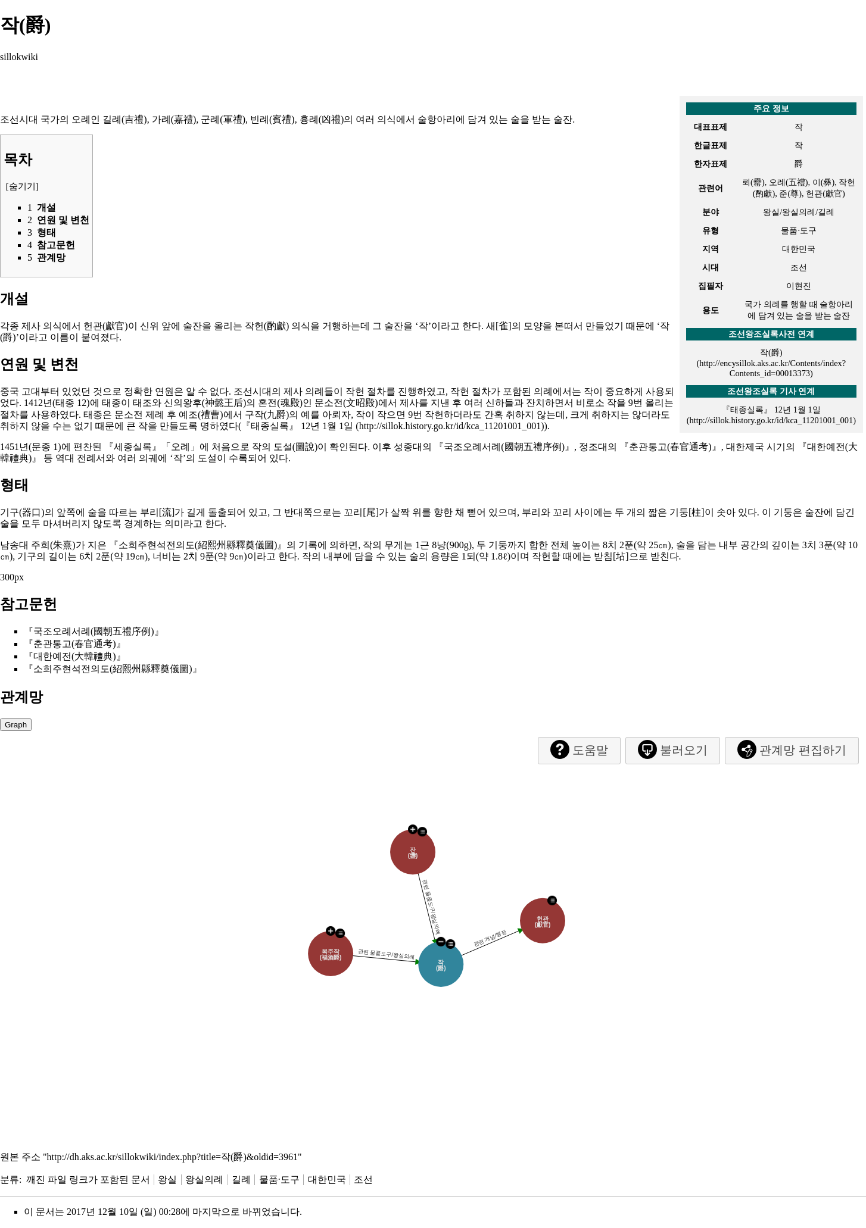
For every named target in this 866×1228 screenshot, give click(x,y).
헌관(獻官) (105, 326)
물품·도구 (279, 1179)
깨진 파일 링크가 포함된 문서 (88, 1179)
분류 (9, 1179)
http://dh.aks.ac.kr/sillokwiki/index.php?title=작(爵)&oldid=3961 (172, 1157)
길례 (241, 1179)
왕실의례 (204, 1179)
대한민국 (327, 1179)
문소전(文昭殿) (346, 403)
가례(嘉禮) (174, 119)
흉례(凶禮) (322, 119)
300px (12, 577)
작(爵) (771, 352)
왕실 (167, 1179)
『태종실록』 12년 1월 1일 (297, 426)
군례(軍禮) (223, 119)
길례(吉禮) (124, 119)
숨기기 (22, 186)
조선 (363, 1179)
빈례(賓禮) (272, 119)
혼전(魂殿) (280, 403)
